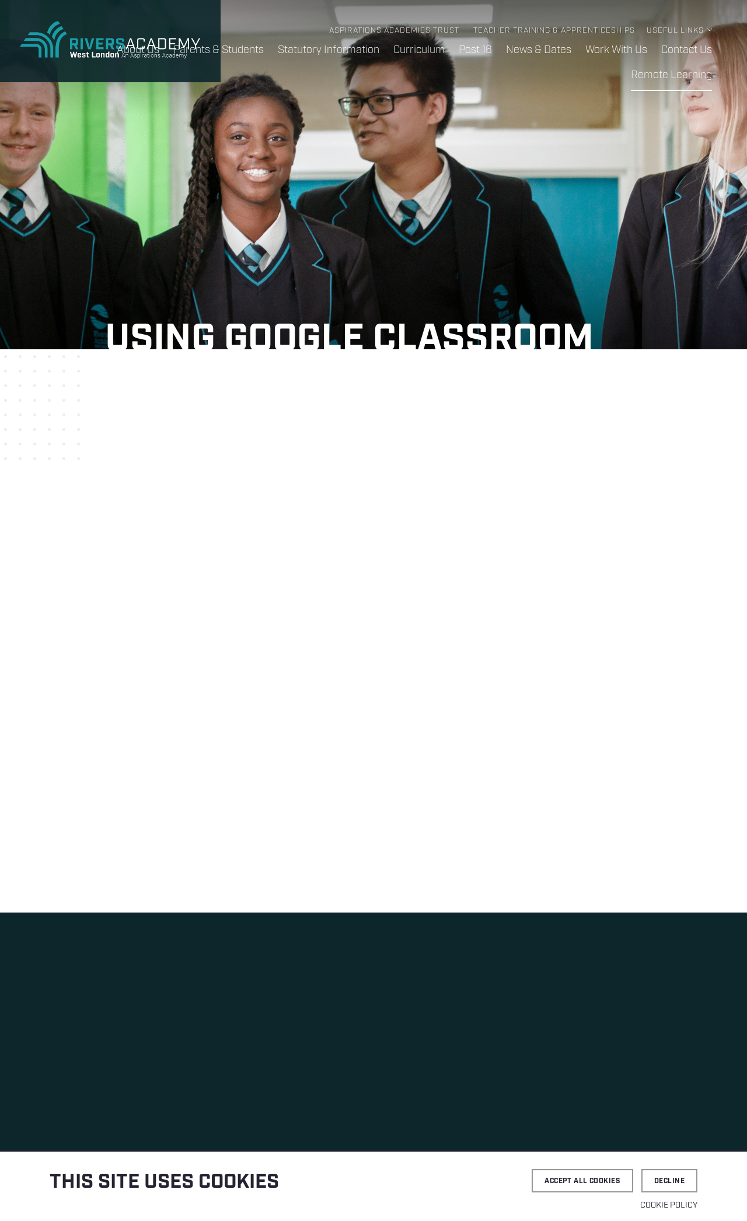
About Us (138, 50)
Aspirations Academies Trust (394, 31)
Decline (669, 1181)
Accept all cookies (582, 1181)
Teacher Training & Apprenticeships (554, 31)
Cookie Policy (668, 1205)
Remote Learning (671, 75)
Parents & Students (218, 50)
